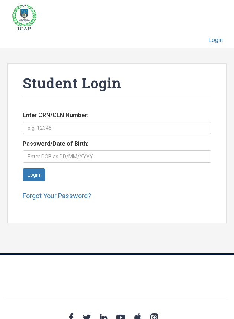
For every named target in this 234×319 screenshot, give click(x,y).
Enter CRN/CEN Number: (56, 115)
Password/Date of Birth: (56, 143)
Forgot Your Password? (57, 196)
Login (215, 40)
